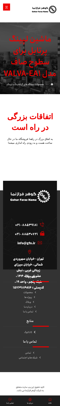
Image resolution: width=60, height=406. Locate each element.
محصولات (30, 292)
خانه (30, 288)
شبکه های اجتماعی (30, 358)
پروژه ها (30, 297)
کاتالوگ (30, 332)
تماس (30, 353)
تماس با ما (30, 312)
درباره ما (30, 307)
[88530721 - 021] (28, 233)
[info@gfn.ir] (28, 242)
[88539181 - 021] (28, 224)
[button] (6, 7)
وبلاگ (30, 302)
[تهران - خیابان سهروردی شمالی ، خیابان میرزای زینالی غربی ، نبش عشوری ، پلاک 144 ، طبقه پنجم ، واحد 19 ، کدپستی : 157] (28, 252)
